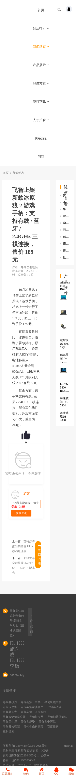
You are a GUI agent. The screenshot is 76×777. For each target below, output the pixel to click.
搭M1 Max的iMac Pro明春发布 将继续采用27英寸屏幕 (66, 250)
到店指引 (41, 28)
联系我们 (40, 138)
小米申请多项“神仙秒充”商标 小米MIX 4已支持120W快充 (66, 202)
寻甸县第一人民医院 (33, 712)
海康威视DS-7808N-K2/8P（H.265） (66, 419)
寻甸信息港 (10, 707)
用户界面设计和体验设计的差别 (66, 243)
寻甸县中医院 (47, 721)
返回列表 (39, 554)
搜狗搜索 (8, 731)
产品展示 (41, 65)
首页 (41, 10)
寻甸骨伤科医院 (33, 726)
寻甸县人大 (10, 712)
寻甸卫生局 (10, 721)
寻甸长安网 (36, 716)
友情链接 (9, 690)
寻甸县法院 (54, 707)
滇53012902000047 (23, 760)
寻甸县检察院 (11, 726)
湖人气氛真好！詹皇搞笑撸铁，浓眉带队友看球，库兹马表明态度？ (66, 222)
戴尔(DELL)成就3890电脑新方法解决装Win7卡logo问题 (66, 236)
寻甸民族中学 (52, 702)
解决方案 (41, 83)
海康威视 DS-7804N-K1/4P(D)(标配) (65, 405)
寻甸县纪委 (28, 721)
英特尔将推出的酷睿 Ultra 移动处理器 (23, 546)
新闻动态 (41, 46)
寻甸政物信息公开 (14, 716)
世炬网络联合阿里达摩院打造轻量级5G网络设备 (66, 257)
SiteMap (68, 745)
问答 (41, 156)
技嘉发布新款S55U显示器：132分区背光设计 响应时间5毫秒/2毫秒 (66, 195)
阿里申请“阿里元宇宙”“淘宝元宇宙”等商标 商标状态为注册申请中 (66, 229)
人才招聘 (41, 120)
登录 (14, 506)
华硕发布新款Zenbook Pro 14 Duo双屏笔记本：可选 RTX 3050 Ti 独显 (66, 209)
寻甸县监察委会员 (32, 707)
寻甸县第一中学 (31, 702)
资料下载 (41, 101)
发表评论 (21, 513)
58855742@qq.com (22, 674)
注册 (22, 506)
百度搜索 (53, 726)
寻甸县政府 (10, 702)
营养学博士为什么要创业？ (66, 216)
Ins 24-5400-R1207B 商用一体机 (65, 391)
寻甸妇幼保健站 (57, 716)
